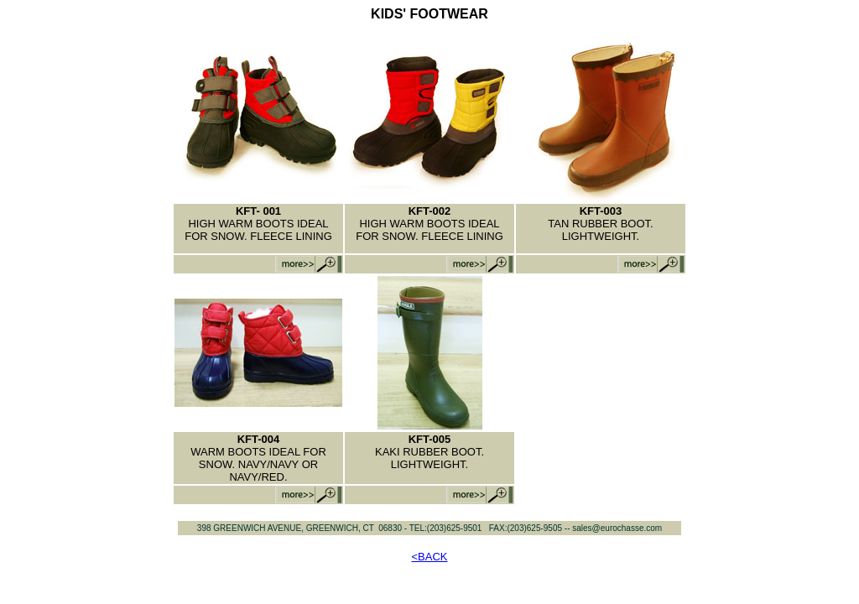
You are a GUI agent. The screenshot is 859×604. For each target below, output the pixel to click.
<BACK (430, 556)
